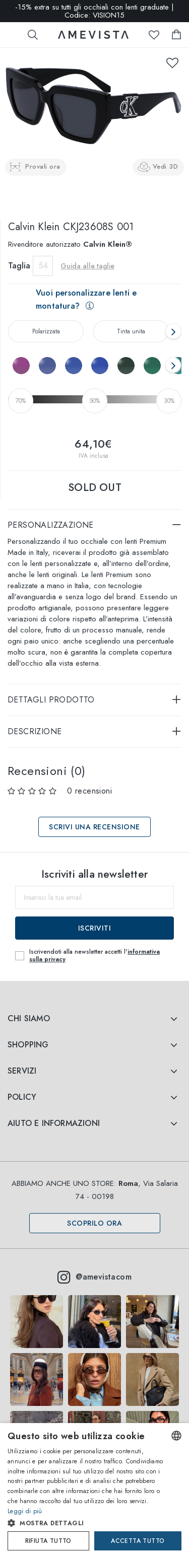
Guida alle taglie (87, 266)
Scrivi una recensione (94, 827)
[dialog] (94, 1490)
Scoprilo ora (94, 1223)
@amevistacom (94, 1277)
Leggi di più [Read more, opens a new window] (25, 1511)
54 (43, 265)
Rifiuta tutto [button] (48, 1540)
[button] (86, 1523)
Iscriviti (94, 928)
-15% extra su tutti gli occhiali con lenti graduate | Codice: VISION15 (94, 11)
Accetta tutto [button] (137, 1540)
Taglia (19, 265)
